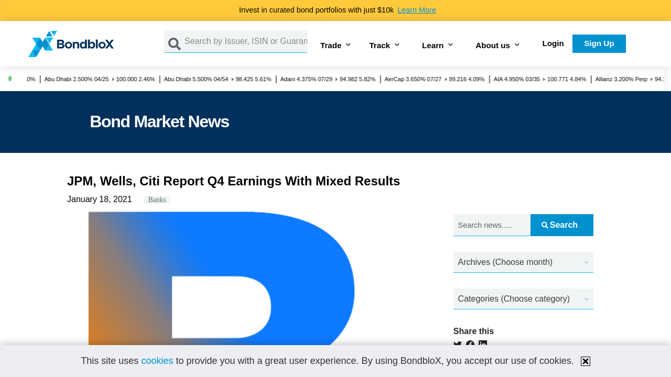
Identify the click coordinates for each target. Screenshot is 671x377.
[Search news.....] (492, 225)
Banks (157, 200)
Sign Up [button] (599, 43)
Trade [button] (331, 45)
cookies (157, 361)
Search (560, 224)
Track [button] (379, 45)
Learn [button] (432, 45)
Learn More (416, 10)
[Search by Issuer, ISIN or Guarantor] (246, 41)
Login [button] (553, 43)
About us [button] (492, 45)
